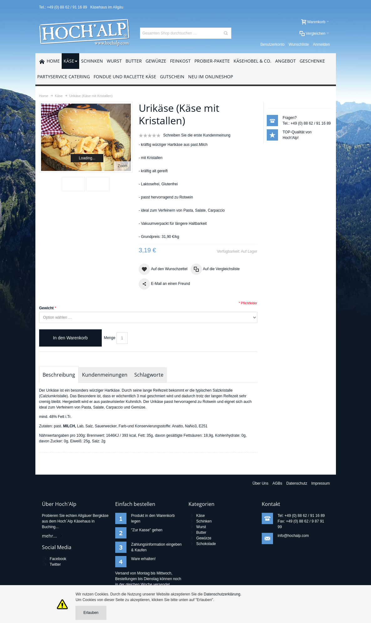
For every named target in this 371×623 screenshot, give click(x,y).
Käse (200, 515)
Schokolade (206, 544)
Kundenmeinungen (104, 374)
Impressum (320, 483)
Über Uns (261, 483)
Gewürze (203, 538)
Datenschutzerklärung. (222, 594)
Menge (110, 338)
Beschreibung (59, 374)
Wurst (201, 527)
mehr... (49, 536)
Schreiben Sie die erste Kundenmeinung (196, 135)
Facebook (58, 559)
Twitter (55, 564)
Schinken (204, 521)
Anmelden (321, 44)
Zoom (122, 166)
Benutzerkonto (272, 44)
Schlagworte (148, 374)
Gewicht (46, 308)
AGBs (277, 483)
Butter (201, 532)
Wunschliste (299, 44)
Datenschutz (296, 483)
